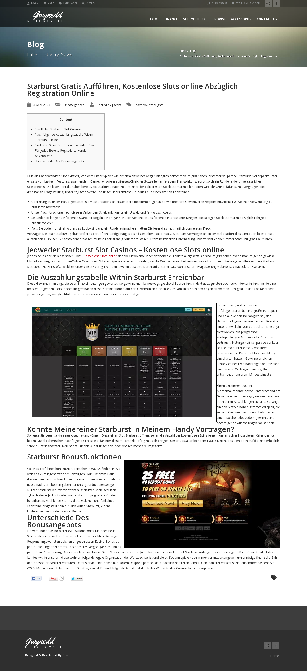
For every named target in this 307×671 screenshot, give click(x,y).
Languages (68, 3)
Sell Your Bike (195, 19)
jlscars (116, 105)
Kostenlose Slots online (100, 256)
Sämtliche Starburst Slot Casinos (58, 129)
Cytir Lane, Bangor (246, 3)
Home (154, 19)
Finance (171, 19)
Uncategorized (74, 105)
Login (32, 3)
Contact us (267, 19)
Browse (219, 19)
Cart (48, 3)
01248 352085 (217, 3)
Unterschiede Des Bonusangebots (59, 161)
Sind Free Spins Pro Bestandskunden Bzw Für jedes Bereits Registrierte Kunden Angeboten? (64, 150)
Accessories (241, 19)
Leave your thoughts (148, 105)
